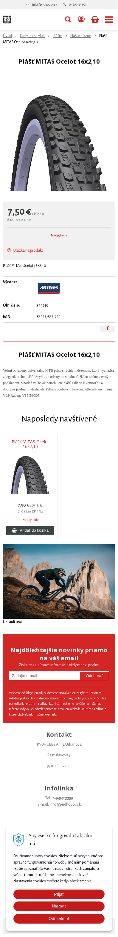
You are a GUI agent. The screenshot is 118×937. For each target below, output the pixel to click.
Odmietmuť (59, 918)
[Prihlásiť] (81, 19)
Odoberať (94, 675)
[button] (68, 19)
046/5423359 (77, 4)
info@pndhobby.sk (44, 4)
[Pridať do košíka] (30, 530)
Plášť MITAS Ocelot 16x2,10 (30, 444)
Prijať (59, 894)
